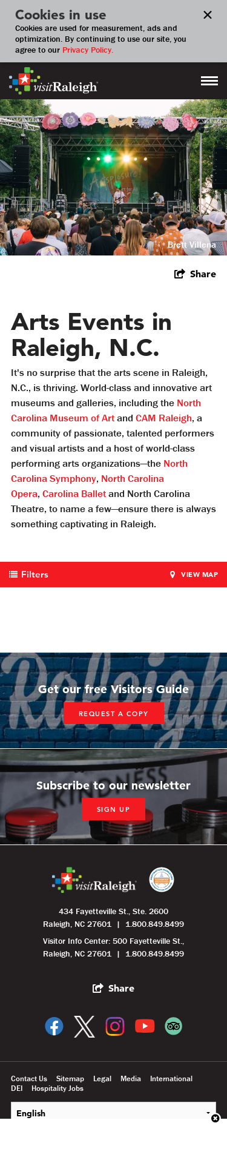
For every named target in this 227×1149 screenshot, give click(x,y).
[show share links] (195, 273)
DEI (16, 1088)
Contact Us (29, 1079)
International (171, 1079)
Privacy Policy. (87, 49)
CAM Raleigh (164, 417)
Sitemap (70, 1079)
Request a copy (114, 713)
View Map (199, 574)
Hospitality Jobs (57, 1088)
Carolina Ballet (74, 493)
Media (130, 1079)
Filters (34, 574)
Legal (102, 1079)
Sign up (114, 809)
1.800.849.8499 (154, 923)
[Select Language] (113, 1113)
